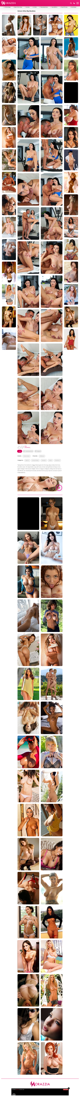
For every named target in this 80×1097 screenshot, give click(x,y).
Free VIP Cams (64, 7)
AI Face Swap (7, 7)
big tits (27, 460)
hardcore (57, 460)
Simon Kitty (26, 456)
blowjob (44, 460)
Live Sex (28, 7)
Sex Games (73, 7)
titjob (50, 460)
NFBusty (42, 456)
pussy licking (35, 460)
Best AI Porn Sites (18, 7)
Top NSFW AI (54, 7)
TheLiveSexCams (44, 7)
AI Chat (35, 7)
